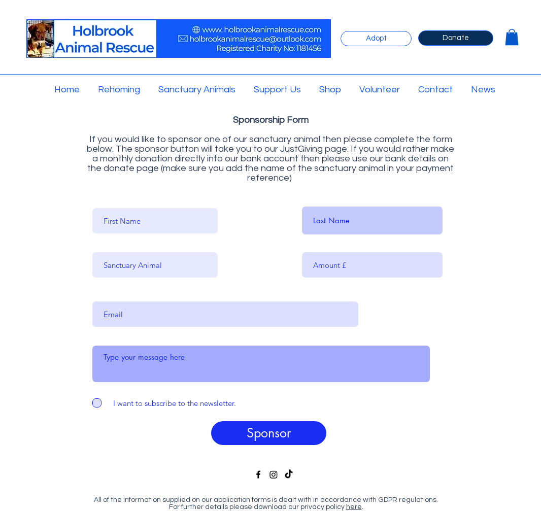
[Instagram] (273, 474)
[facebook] (258, 474)
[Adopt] (376, 38)
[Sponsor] (268, 433)
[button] (512, 37)
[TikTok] (289, 474)
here (354, 506)
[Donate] (455, 38)
